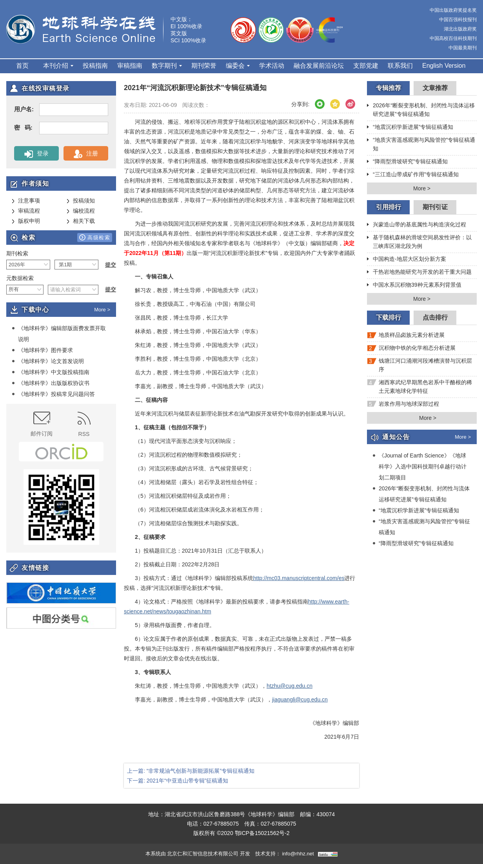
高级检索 (94, 237)
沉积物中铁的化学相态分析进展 (411, 349)
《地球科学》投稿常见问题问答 (53, 394)
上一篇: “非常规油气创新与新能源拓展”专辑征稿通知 (190, 771)
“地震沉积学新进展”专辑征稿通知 (410, 128)
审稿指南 (129, 65)
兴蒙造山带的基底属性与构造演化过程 (416, 225)
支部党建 (365, 65)
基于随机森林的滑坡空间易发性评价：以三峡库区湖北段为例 (419, 241)
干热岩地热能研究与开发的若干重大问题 (419, 273)
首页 (22, 65)
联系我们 (400, 65)
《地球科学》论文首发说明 (48, 361)
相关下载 (81, 221)
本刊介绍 (58, 65)
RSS (84, 424)
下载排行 (388, 317)
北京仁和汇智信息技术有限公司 (202, 854)
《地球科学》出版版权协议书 (50, 383)
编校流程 (81, 211)
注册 (86, 154)
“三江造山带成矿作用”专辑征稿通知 (413, 175)
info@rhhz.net (298, 854)
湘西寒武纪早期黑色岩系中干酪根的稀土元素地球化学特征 (419, 386)
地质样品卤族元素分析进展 (406, 337)
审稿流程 (26, 211)
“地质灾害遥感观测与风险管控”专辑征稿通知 (421, 144)
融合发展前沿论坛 (319, 65)
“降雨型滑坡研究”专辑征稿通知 (407, 162)
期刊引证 (435, 207)
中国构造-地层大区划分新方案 (406, 260)
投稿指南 (95, 65)
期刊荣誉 (203, 65)
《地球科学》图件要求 (42, 350)
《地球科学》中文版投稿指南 (50, 372)
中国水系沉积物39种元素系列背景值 (414, 285)
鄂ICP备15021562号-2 (262, 833)
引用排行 (388, 207)
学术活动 (271, 65)
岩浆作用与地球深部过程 (403, 405)
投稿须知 (81, 200)
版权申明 (26, 221)
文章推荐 (435, 88)
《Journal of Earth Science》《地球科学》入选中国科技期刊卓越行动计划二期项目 (419, 466)
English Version (443, 65)
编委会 (238, 65)
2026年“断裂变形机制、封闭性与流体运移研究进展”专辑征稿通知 (421, 109)
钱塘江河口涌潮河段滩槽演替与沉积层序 (419, 365)
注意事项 (26, 200)
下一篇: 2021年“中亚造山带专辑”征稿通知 (177, 780)
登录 (36, 154)
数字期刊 (167, 65)
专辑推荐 (388, 88)
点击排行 (435, 317)
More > (102, 310)
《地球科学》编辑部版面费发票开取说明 (59, 333)
